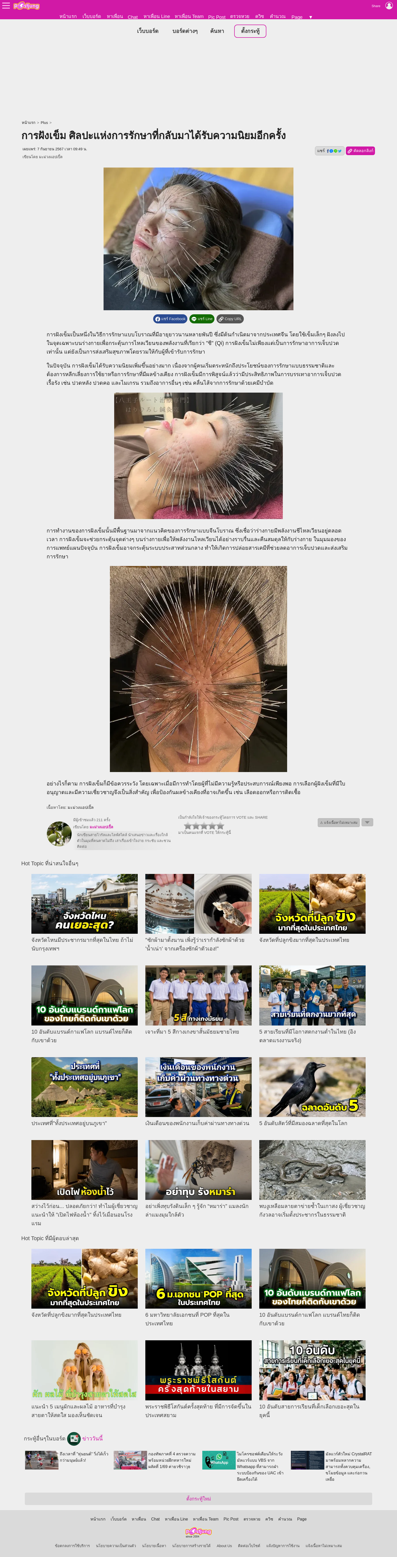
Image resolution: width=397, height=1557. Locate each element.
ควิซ (259, 16)
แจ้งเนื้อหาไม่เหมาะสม (324, 1546)
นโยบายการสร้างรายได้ (191, 1546)
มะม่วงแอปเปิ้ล (51, 157)
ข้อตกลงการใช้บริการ (72, 1546)
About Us (224, 1546)
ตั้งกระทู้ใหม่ (198, 1498)
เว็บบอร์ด (92, 16)
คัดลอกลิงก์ (360, 151)
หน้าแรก (68, 16)
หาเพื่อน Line (157, 16)
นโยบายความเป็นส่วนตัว (116, 1546)
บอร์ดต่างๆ (184, 31)
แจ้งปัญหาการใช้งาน (283, 1546)
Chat (132, 17)
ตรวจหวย (239, 16)
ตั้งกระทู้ (250, 31)
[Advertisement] (198, 79)
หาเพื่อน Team (189, 16)
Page (297, 17)
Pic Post (216, 17)
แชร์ (329, 151)
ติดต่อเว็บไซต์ (249, 1546)
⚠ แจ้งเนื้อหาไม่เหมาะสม (339, 823)
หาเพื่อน (115, 16)
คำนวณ (278, 16)
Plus (44, 123)
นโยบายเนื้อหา (154, 1546)
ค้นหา (217, 31)
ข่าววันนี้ (85, 1439)
